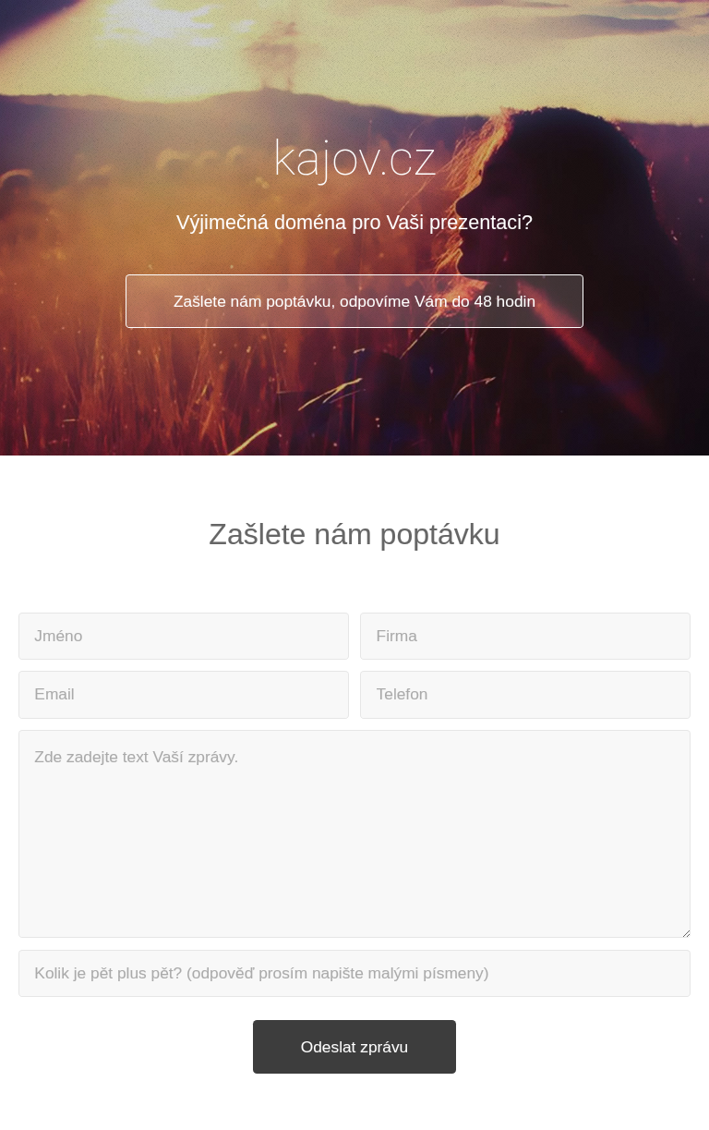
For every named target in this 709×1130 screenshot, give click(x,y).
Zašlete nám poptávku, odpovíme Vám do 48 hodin (354, 301)
